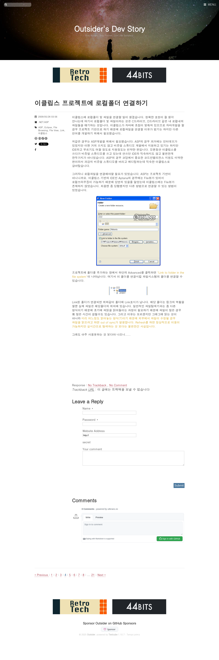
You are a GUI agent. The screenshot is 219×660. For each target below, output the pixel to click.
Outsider (91, 634)
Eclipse (48, 127)
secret (87, 442)
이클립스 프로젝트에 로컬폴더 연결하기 (91, 102)
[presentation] (105, 473)
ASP (41, 127)
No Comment (118, 385)
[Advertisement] (128, 357)
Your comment (92, 449)
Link (62, 130)
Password (90, 419)
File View (54, 130)
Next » (101, 575)
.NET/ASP (43, 122)
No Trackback (97, 385)
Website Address (94, 431)
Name (88, 408)
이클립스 (42, 133)
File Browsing (47, 129)
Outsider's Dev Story (109, 28)
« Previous (42, 575)
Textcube (113, 634)
